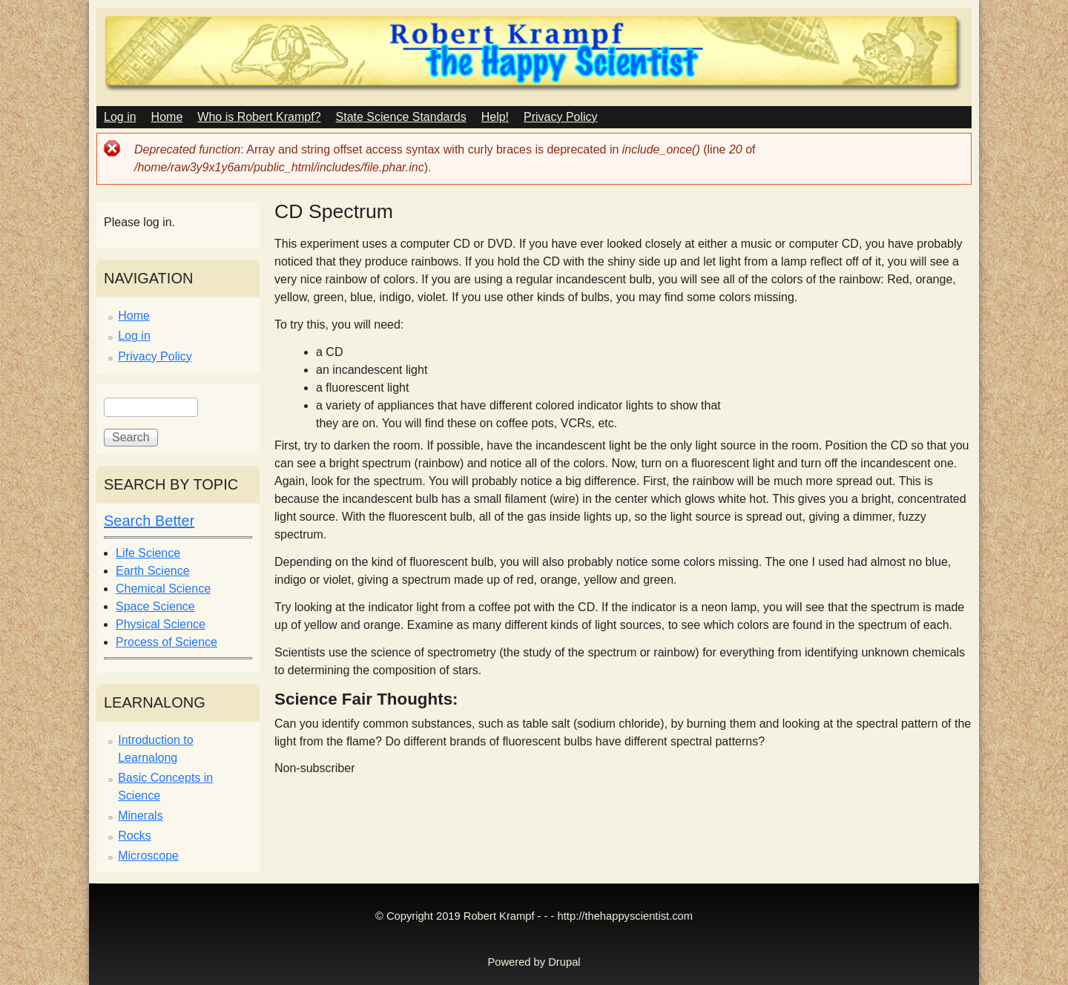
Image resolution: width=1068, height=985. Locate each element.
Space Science (155, 606)
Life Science (148, 553)
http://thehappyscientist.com (625, 916)
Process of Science (166, 642)
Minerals (140, 815)
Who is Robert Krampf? (258, 117)
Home (167, 117)
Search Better (149, 521)
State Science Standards (401, 117)
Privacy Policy (561, 117)
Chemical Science (163, 588)
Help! (495, 117)
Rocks (134, 835)
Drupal (564, 962)
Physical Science (160, 624)
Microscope (148, 855)
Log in (120, 117)
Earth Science (153, 570)
